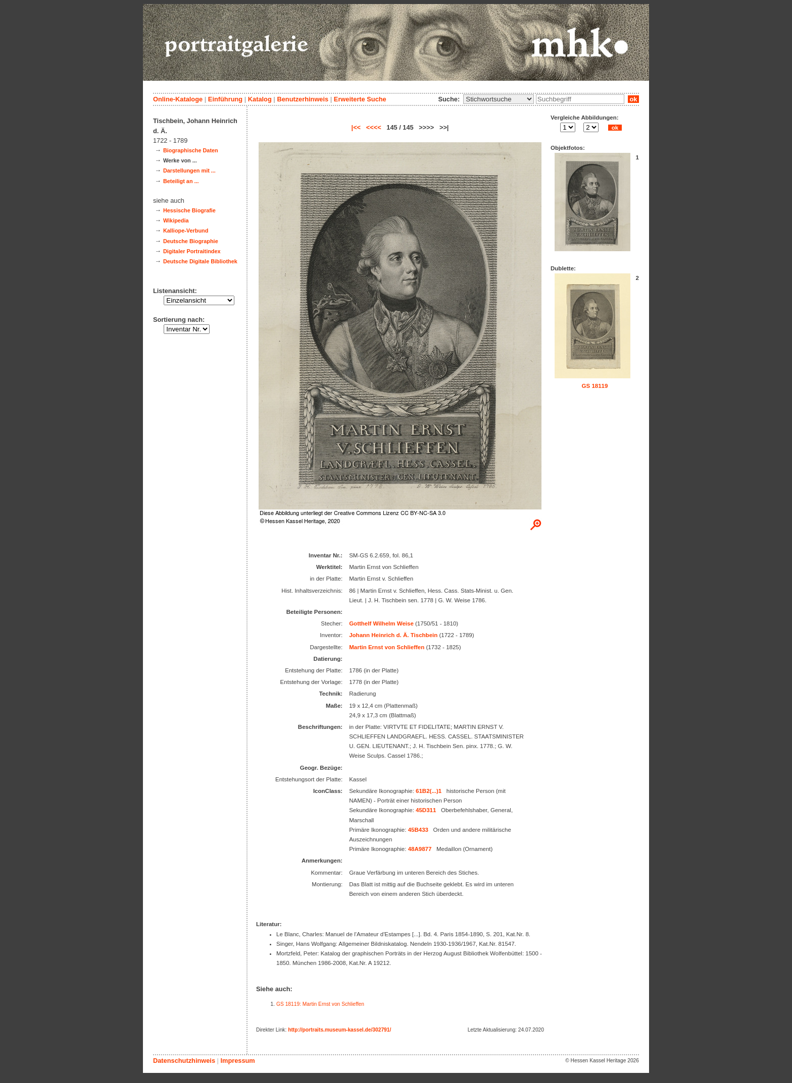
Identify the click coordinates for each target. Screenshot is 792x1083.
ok (633, 99)
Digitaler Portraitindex (192, 251)
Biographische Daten (190, 150)
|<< (356, 127)
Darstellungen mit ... (189, 170)
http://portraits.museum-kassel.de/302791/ (339, 1030)
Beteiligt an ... (181, 181)
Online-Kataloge (178, 99)
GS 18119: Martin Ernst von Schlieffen (320, 1004)
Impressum (237, 1060)
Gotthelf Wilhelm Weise (381, 623)
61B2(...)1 (428, 791)
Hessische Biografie (189, 210)
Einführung (225, 99)
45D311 (426, 810)
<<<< (373, 127)
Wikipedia (176, 220)
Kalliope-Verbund (185, 230)
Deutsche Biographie (190, 241)
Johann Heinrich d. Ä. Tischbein (393, 635)
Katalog (260, 99)
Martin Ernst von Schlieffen (386, 647)
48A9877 (420, 849)
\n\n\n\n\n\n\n (498, 99)
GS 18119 (595, 386)
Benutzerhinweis (302, 99)
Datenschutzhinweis (184, 1060)
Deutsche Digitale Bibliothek (200, 261)
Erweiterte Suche (360, 99)
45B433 (418, 830)
